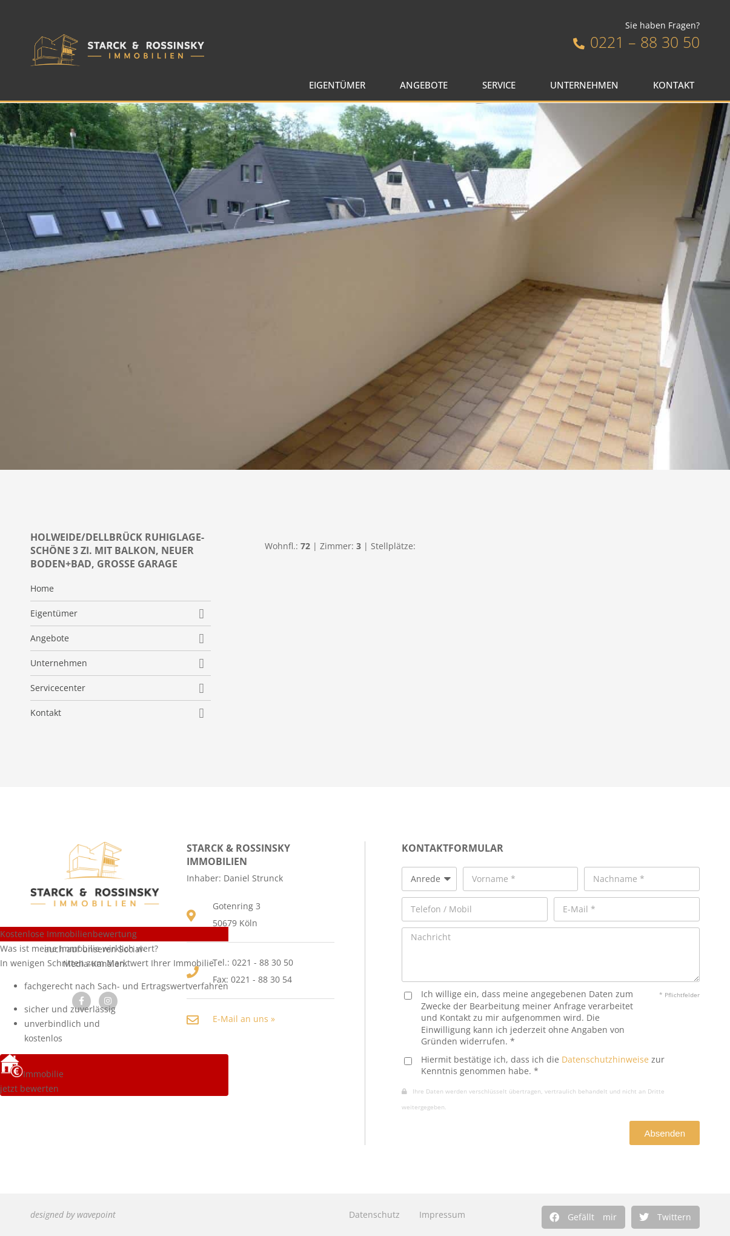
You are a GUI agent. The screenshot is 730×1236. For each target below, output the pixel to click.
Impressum (442, 1214)
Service (502, 85)
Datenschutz (374, 1214)
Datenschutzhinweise (605, 1059)
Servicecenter (57, 688)
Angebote (427, 85)
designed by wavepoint (73, 1214)
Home (42, 588)
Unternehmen (587, 85)
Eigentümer (340, 85)
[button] (583, 1217)
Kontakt (676, 85)
